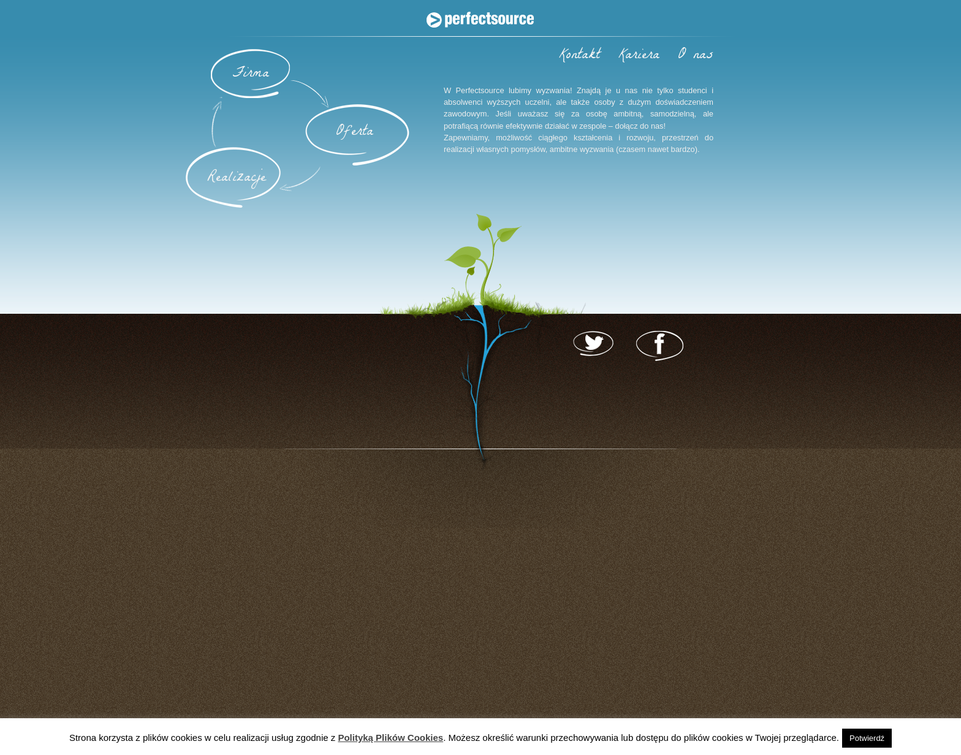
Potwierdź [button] (866, 738)
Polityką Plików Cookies (390, 737)
